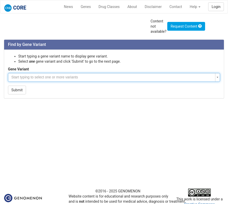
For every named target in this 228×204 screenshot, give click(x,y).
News (68, 7)
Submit (17, 90)
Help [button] (195, 7)
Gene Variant (18, 69)
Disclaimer (153, 7)
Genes (86, 7)
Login (216, 7)
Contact (175, 7)
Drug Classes (109, 7)
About (132, 7)
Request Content (186, 26)
